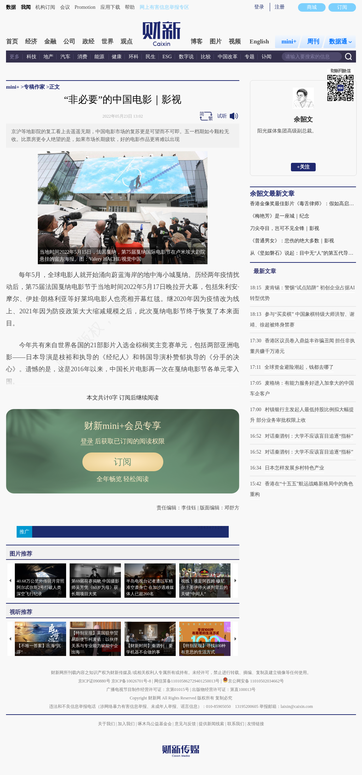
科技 (31, 56)
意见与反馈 (185, 723)
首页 (12, 41)
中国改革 (228, 56)
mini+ (289, 41)
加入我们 (126, 723)
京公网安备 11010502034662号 (253, 681)
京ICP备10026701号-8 (131, 681)
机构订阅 (45, 7)
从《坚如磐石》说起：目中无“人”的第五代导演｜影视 (303, 253)
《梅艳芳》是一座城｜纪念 (279, 216)
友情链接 (255, 723)
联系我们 (235, 723)
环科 (134, 56)
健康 (117, 56)
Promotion (85, 7)
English (259, 41)
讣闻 (267, 56)
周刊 (313, 41)
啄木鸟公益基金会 (155, 723)
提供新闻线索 (211, 723)
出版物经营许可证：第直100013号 (224, 689)
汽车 (65, 56)
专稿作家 (34, 87)
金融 (50, 41)
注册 (280, 7)
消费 (82, 56)
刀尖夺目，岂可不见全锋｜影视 (284, 228)
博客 (197, 41)
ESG (167, 56)
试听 (222, 116)
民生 (151, 56)
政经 (88, 41)
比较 (206, 56)
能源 (100, 56)
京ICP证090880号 (94, 681)
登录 (259, 7)
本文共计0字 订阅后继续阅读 (123, 398)
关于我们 (106, 723)
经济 (31, 41)
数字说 (186, 56)
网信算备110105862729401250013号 (187, 681)
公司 (69, 41)
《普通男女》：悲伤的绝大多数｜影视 (292, 240)
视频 (235, 41)
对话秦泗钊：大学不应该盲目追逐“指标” (309, 436)
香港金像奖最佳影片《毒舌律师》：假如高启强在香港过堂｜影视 (303, 203)
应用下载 (110, 7)
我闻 (26, 7)
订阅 (123, 462)
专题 (250, 56)
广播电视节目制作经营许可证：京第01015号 (147, 689)
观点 (127, 41)
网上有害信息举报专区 (164, 7)
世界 (107, 41)
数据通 (340, 41)
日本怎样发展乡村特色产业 (294, 468)
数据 (11, 7)
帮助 (130, 7)
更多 (14, 56)
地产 (48, 56)
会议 (65, 7)
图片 (216, 41)
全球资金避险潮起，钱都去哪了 (299, 367)
